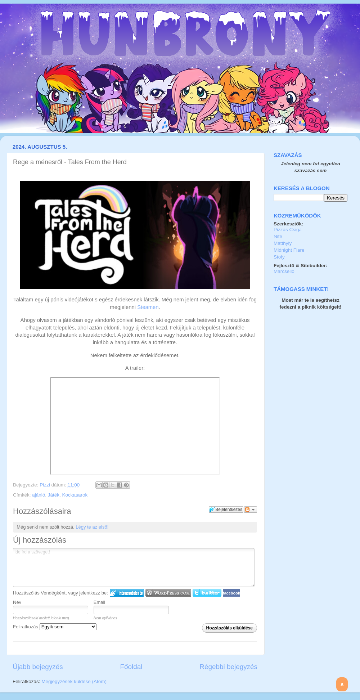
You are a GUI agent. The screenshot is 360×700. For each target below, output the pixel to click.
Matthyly (283, 243)
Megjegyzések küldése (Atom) (74, 681)
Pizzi (45, 485)
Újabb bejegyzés (38, 666)
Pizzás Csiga (288, 229)
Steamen (147, 307)
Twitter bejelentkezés (207, 593)
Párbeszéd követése (250, 509)
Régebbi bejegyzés (228, 666)
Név (17, 602)
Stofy (279, 257)
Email (99, 602)
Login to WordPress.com (168, 593)
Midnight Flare (289, 250)
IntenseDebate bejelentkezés (127, 593)
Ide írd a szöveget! (134, 567)
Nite (278, 236)
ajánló (38, 495)
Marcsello (284, 271)
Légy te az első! (92, 527)
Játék (53, 495)
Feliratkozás (54, 626)
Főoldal (131, 666)
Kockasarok (75, 495)
